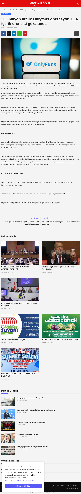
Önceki (35, 218)
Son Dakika (14, 10)
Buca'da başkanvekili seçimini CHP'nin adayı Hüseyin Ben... (19, 304)
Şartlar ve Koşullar (64, 486)
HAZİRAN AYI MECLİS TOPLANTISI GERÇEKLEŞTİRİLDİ (15, 268)
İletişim (52, 486)
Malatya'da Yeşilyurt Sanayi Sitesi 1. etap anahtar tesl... (36, 410)
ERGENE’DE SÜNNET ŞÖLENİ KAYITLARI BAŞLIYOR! (18, 375)
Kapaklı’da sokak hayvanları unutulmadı (31, 422)
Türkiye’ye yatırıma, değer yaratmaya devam (32, 447)
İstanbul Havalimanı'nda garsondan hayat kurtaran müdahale (61, 223)
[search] (78, 3)
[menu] (2, 3)
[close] (41, 464)
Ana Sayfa (4, 10)
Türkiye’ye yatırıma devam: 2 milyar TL (30, 398)
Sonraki (46, 218)
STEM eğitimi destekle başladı (27, 434)
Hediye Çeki (49, 493)
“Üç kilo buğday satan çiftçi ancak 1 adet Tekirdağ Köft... (58, 268)
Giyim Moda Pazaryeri (35, 493)
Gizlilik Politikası (71, 488)
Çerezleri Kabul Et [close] (23, 486)
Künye (75, 486)
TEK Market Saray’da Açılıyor (13, 340)
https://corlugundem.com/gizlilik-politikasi (20, 480)
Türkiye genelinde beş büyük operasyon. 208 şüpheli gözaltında (22, 223)
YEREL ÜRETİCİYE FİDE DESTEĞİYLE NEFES (60, 340)
